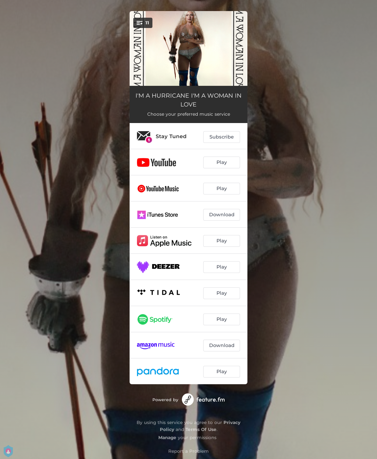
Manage (167, 437)
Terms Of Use (201, 429)
